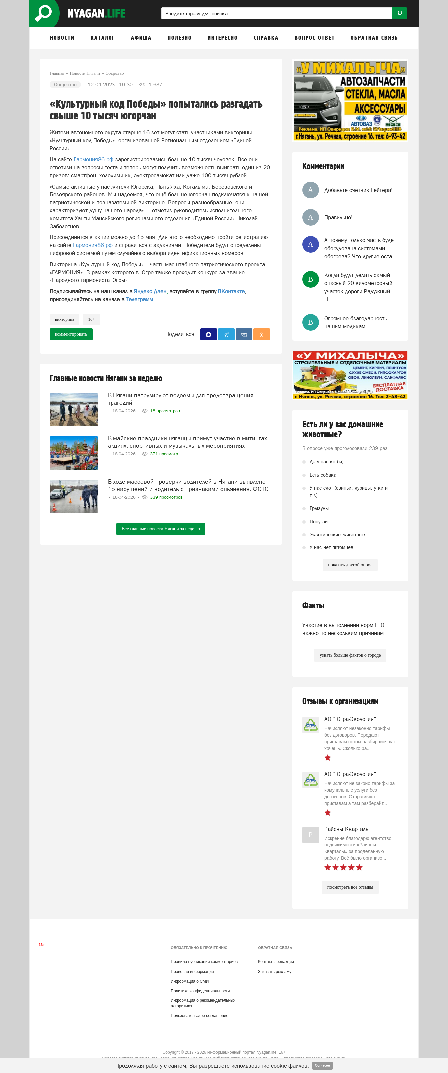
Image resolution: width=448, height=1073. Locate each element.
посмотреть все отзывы (350, 887)
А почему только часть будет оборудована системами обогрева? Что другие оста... (360, 248)
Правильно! (338, 217)
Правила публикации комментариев (204, 961)
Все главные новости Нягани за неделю (161, 528)
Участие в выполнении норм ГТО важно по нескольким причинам (343, 629)
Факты (313, 606)
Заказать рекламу (274, 971)
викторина (64, 319)
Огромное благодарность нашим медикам (355, 322)
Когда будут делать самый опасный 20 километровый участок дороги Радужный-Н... (358, 287)
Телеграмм (139, 299)
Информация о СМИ (190, 981)
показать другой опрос (350, 564)
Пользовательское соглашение (199, 1015)
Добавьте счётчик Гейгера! (358, 190)
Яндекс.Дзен (150, 291)
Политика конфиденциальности (200, 991)
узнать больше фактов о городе (350, 655)
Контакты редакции (276, 961)
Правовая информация (192, 971)
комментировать (71, 334)
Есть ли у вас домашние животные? (342, 430)
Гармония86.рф (93, 159)
